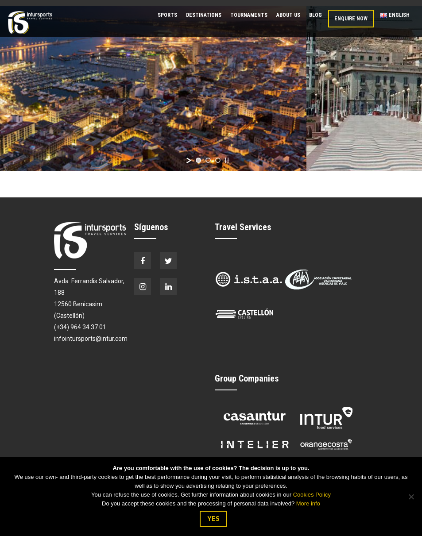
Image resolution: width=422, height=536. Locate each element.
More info (308, 503)
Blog (315, 15)
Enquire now (351, 18)
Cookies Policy (312, 494)
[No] (411, 496)
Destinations (203, 15)
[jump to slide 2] (208, 160)
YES (213, 518)
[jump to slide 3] (218, 160)
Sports (167, 15)
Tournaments (248, 15)
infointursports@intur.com (91, 338)
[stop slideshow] (226, 160)
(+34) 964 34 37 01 (80, 327)
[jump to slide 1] (198, 160)
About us (288, 15)
